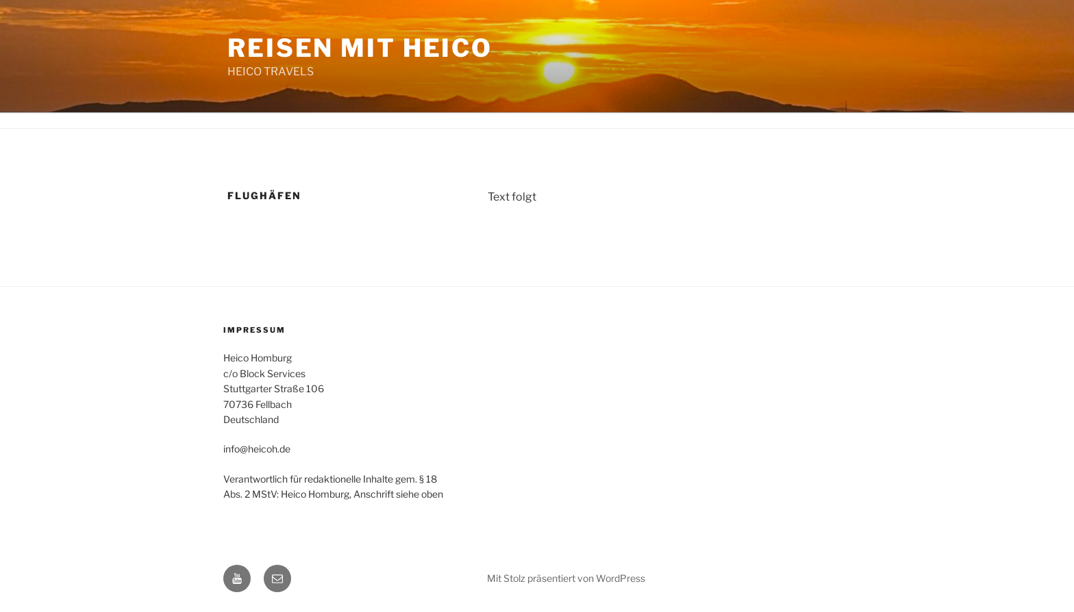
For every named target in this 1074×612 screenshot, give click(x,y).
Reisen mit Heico (359, 48)
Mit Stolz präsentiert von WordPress (566, 578)
